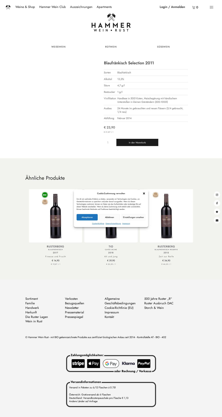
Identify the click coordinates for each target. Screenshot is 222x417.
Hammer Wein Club (52, 7)
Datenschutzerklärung (113, 223)
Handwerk (32, 307)
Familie (30, 303)
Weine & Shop (25, 7)
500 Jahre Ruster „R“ (158, 298)
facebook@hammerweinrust (217, 203)
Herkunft (31, 312)
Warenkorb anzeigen (190, 7)
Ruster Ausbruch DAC (158, 303)
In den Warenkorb (137, 142)
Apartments (104, 7)
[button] (144, 193)
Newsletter (72, 307)
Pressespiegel (74, 317)
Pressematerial (74, 312)
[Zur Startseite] (111, 23)
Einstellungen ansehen (133, 217)
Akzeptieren (87, 217)
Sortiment (31, 298)
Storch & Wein (154, 307)
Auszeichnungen (81, 7)
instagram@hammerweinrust (217, 194)
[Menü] (211, 7)
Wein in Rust (33, 321)
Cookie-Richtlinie (98, 223)
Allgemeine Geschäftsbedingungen (120, 300)
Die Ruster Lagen (36, 317)
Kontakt (217, 220)
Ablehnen (109, 217)
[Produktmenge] (109, 142)
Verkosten (71, 298)
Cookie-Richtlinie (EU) (119, 307)
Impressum (126, 223)
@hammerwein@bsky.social (217, 211)
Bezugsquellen (74, 303)
